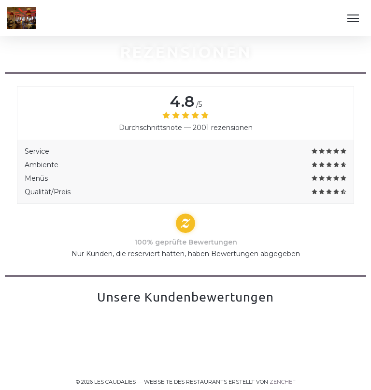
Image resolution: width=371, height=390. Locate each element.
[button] (353, 18)
